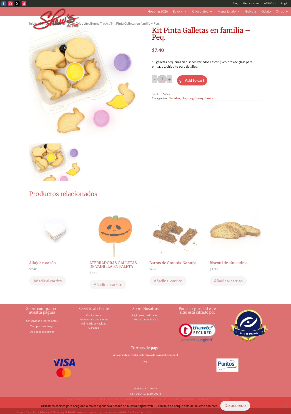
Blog (235, 3)
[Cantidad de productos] (162, 79)
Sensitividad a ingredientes (42, 320)
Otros (280, 11)
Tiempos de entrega (41, 326)
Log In (284, 3)
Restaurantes (251, 3)
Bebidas (250, 11)
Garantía (93, 327)
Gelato (266, 11)
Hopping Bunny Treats (93, 23)
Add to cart (194, 80)
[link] (197, 332)
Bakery (178, 11)
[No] (285, 405)
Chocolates (200, 11)
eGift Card (270, 3)
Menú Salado (227, 11)
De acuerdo (235, 405)
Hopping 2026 (158, 11)
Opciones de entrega (42, 331)
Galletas (174, 98)
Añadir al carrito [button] (47, 280)
